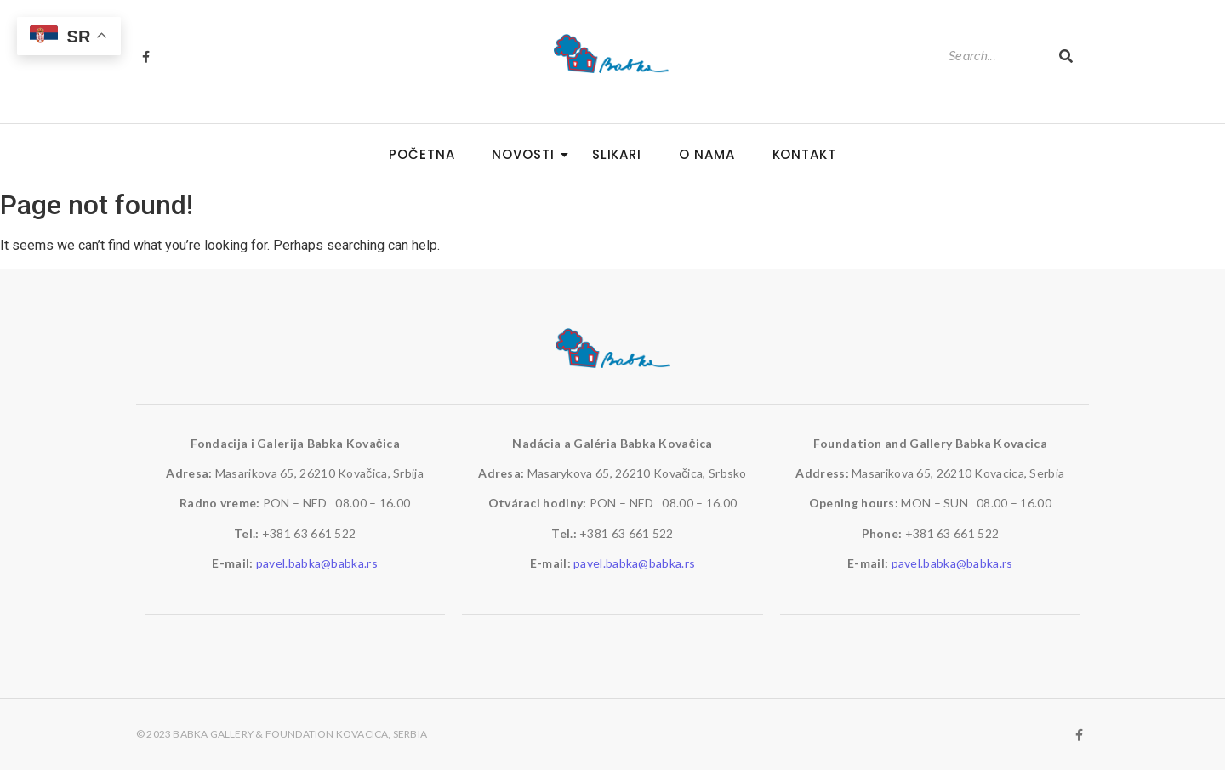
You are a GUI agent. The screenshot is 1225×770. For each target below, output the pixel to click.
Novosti (528, 154)
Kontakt (804, 154)
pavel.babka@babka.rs (317, 563)
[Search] (995, 56)
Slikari (616, 154)
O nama (706, 154)
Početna (421, 154)
